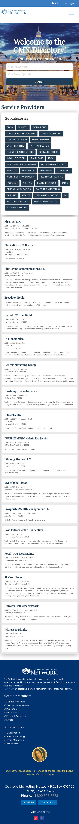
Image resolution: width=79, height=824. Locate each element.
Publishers (12, 708)
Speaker (26, 195)
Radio (65, 182)
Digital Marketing (51, 133)
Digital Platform (17, 139)
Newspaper (46, 170)
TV (65, 195)
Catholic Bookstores (17, 705)
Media (9, 719)
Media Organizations (53, 164)
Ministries (11, 712)
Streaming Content (47, 195)
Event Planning (15, 145)
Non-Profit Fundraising (21, 176)
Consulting (39, 127)
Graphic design (16, 158)
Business (23, 127)
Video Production (18, 201)
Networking (13, 743)
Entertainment (40, 139)
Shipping (11, 195)
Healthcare (36, 158)
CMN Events (13, 732)
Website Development (46, 201)
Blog (10, 127)
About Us (28, 802)
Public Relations (47, 182)
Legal (51, 158)
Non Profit (63, 170)
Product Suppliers (16, 716)
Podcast (12, 182)
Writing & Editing (17, 207)
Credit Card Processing (21, 133)
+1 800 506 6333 (45, 796)
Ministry (12, 170)
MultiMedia (28, 170)
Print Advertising (16, 736)
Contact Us (47, 802)
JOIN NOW (9, 688)
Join (55, 3)
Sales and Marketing (48, 189)
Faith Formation (39, 145)
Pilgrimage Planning (51, 176)
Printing (27, 182)
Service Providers (15, 701)
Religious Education (19, 189)
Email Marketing (15, 740)
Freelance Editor (48, 152)
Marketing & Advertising (21, 164)
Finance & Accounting (20, 152)
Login (69, 3)
